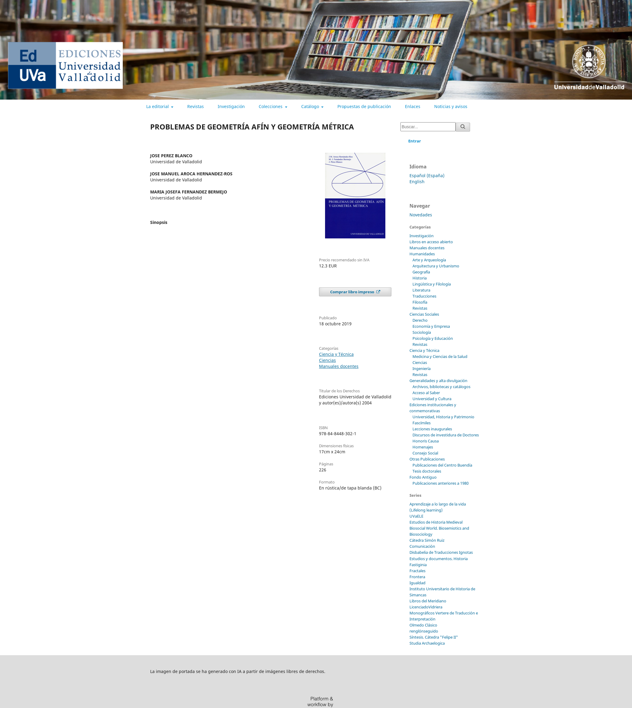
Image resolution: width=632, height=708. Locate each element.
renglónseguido (423, 631)
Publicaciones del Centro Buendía (442, 465)
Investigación (231, 106)
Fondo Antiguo (423, 477)
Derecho (420, 320)
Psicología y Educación (432, 338)
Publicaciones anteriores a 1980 (440, 483)
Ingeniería (421, 368)
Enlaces (412, 106)
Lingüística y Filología (431, 284)
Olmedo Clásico (423, 625)
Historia (419, 278)
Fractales (417, 570)
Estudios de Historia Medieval (436, 522)
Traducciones (424, 296)
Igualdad (417, 582)
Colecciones (271, 106)
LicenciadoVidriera (425, 607)
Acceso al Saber (426, 392)
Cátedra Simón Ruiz (426, 540)
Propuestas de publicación (364, 106)
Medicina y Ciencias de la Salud (439, 356)
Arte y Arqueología (429, 260)
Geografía (421, 272)
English (417, 181)
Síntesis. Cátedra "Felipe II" (433, 637)
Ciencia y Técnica (336, 354)
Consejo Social (425, 453)
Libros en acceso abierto (431, 241)
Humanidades (422, 254)
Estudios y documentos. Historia (438, 558)
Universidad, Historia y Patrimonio (443, 416)
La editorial (158, 106)
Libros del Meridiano (427, 601)
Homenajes (422, 447)
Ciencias (327, 360)
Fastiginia (418, 564)
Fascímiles (421, 423)
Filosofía (419, 302)
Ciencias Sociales (424, 314)
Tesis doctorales (426, 471)
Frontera (417, 576)
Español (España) (426, 175)
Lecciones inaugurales (432, 429)
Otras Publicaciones (427, 459)
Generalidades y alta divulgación (438, 380)
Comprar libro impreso (352, 292)
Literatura (421, 290)
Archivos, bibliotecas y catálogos (441, 386)
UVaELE (416, 516)
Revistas (195, 106)
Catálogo (310, 106)
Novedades (420, 215)
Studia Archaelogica (427, 643)
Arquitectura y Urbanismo (435, 266)
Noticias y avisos (450, 106)
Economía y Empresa (431, 326)
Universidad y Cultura (431, 398)
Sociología (421, 332)
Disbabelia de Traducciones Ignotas (441, 552)
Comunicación (422, 546)
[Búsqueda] (428, 126)
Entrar (414, 141)
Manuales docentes (339, 366)
